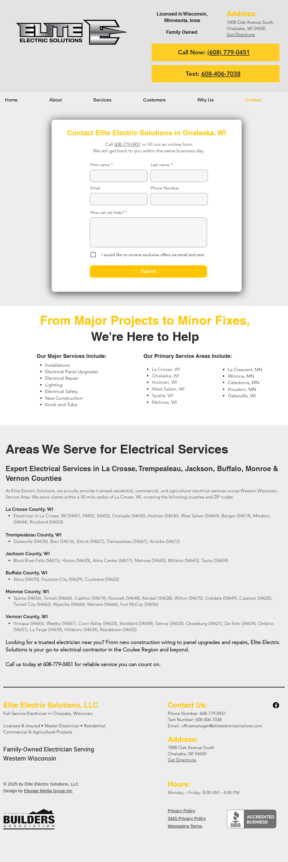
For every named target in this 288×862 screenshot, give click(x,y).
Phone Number (165, 188)
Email (95, 188)
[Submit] (148, 271)
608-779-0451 (127, 144)
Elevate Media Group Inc (48, 790)
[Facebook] (276, 705)
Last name (160, 165)
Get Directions (241, 34)
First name (100, 165)
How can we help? (107, 212)
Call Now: (214, 52)
